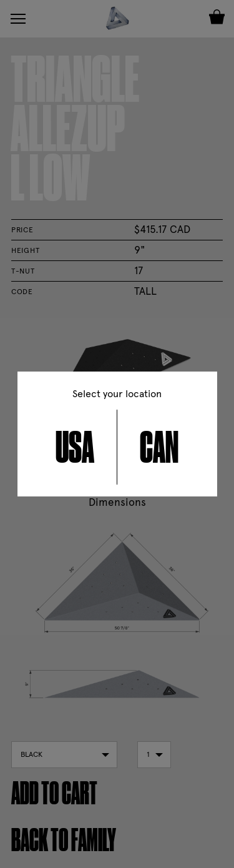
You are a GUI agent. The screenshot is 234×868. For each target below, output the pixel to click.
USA (75, 447)
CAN (159, 447)
